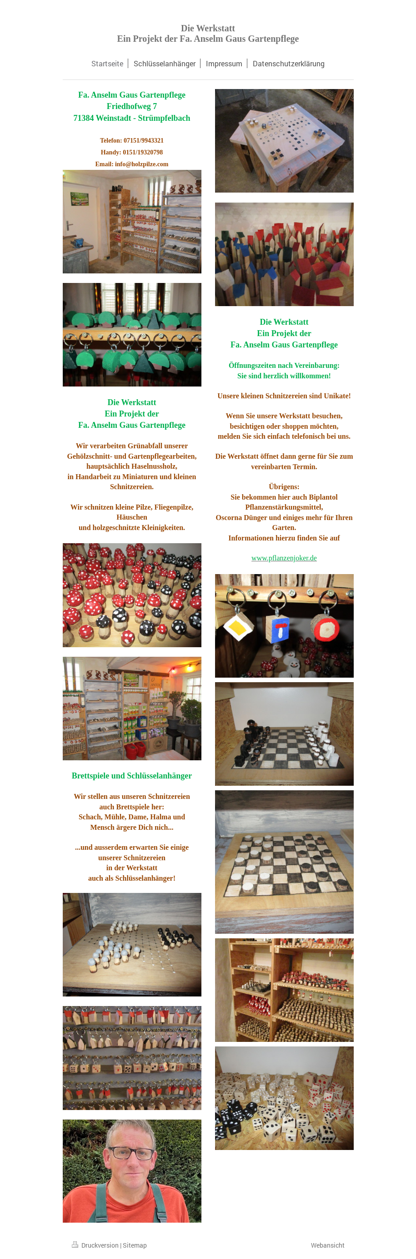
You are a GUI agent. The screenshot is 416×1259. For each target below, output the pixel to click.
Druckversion (96, 1245)
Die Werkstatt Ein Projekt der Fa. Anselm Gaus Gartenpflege (208, 33)
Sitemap (135, 1245)
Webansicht (328, 1245)
